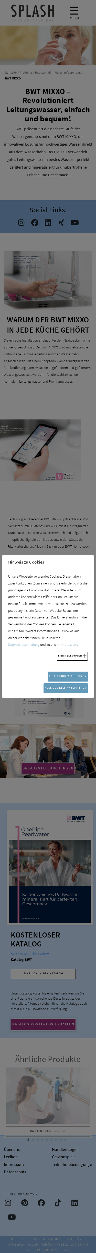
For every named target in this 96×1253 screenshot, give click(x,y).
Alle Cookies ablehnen (68, 676)
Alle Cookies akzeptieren (66, 687)
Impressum (69, 644)
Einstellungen (70, 655)
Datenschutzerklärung (23, 644)
